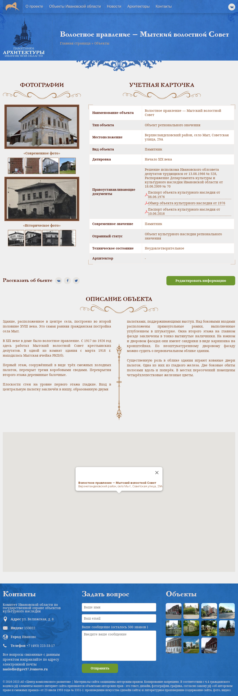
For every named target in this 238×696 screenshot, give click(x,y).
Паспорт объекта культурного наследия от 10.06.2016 (184, 211)
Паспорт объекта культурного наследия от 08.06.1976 (184, 194)
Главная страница (75, 43)
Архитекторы (138, 6)
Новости (114, 6)
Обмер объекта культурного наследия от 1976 (186, 203)
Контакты (164, 6)
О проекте (34, 6)
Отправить (100, 668)
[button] (119, 497)
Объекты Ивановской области (75, 6)
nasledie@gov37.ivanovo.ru (25, 669)
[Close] (156, 472)
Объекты (101, 43)
